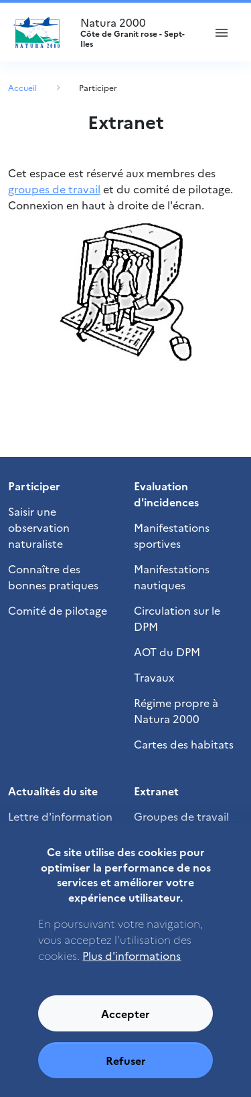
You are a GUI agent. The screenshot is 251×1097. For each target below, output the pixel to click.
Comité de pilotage (57, 610)
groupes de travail (54, 188)
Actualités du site (53, 790)
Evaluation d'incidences (166, 493)
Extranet (156, 790)
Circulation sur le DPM (177, 618)
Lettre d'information (60, 816)
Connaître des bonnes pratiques (53, 576)
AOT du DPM (167, 651)
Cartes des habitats (184, 743)
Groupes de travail (181, 816)
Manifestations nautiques (172, 576)
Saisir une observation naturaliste (39, 527)
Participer (98, 87)
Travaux (154, 677)
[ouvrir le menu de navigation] (221, 32)
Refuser (126, 1073)
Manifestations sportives (172, 535)
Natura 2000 (136, 32)
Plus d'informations (131, 968)
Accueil (22, 87)
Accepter (125, 1026)
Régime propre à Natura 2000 (176, 710)
